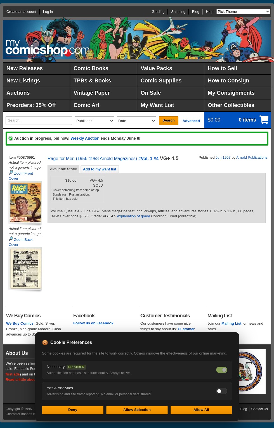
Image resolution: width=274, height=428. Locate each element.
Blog (195, 11)
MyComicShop (47, 48)
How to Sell (222, 68)
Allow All (201, 410)
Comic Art (86, 105)
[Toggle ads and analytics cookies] (221, 391)
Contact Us (259, 409)
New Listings (23, 80)
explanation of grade (133, 216)
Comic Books (91, 68)
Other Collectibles (231, 105)
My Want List (157, 105)
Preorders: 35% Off (31, 105)
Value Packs (156, 68)
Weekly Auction (84, 138)
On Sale (151, 93)
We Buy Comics (20, 323)
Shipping (178, 11)
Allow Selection (137, 410)
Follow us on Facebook (93, 323)
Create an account (21, 11)
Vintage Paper (92, 93)
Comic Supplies (161, 80)
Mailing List (231, 323)
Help (209, 11)
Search (168, 120)
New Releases (24, 68)
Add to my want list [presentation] (99, 169)
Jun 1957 (223, 157)
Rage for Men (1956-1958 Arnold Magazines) (92, 158)
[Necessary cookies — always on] (221, 370)
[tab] (63, 169)
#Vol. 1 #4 (148, 158)
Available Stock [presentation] (63, 169)
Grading (158, 11)
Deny (72, 410)
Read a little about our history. (32, 379)
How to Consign (228, 80)
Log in (48, 11)
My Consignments (231, 93)
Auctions (18, 93)
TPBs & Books (92, 80)
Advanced (191, 121)
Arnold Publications (251, 157)
